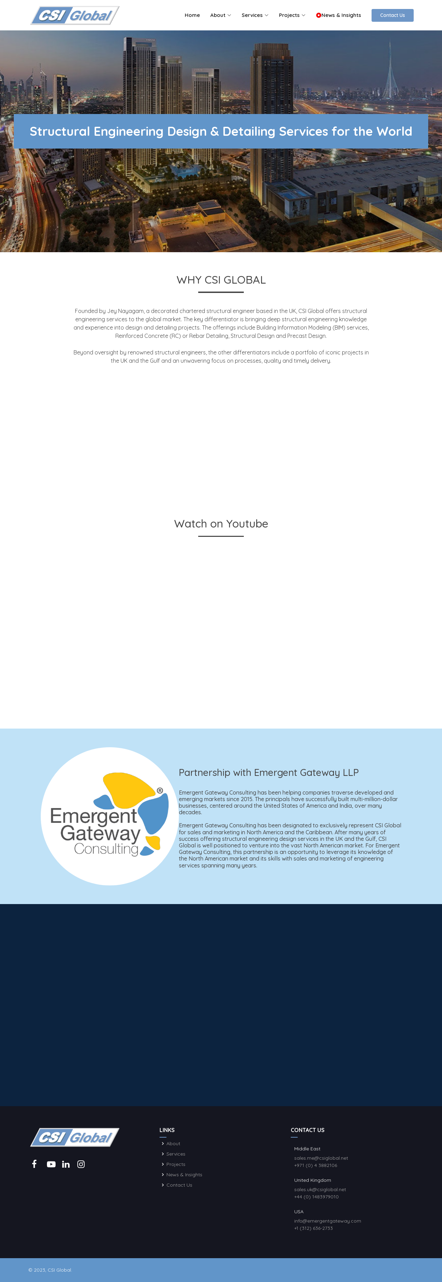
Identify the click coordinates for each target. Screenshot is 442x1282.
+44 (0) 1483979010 (316, 1196)
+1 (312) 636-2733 (313, 1228)
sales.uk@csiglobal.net (320, 1189)
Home (192, 15)
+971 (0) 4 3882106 (315, 1165)
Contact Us (392, 15)
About (173, 1143)
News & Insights (338, 15)
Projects (175, 1164)
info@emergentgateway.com (327, 1220)
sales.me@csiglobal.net (321, 1158)
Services (175, 1153)
